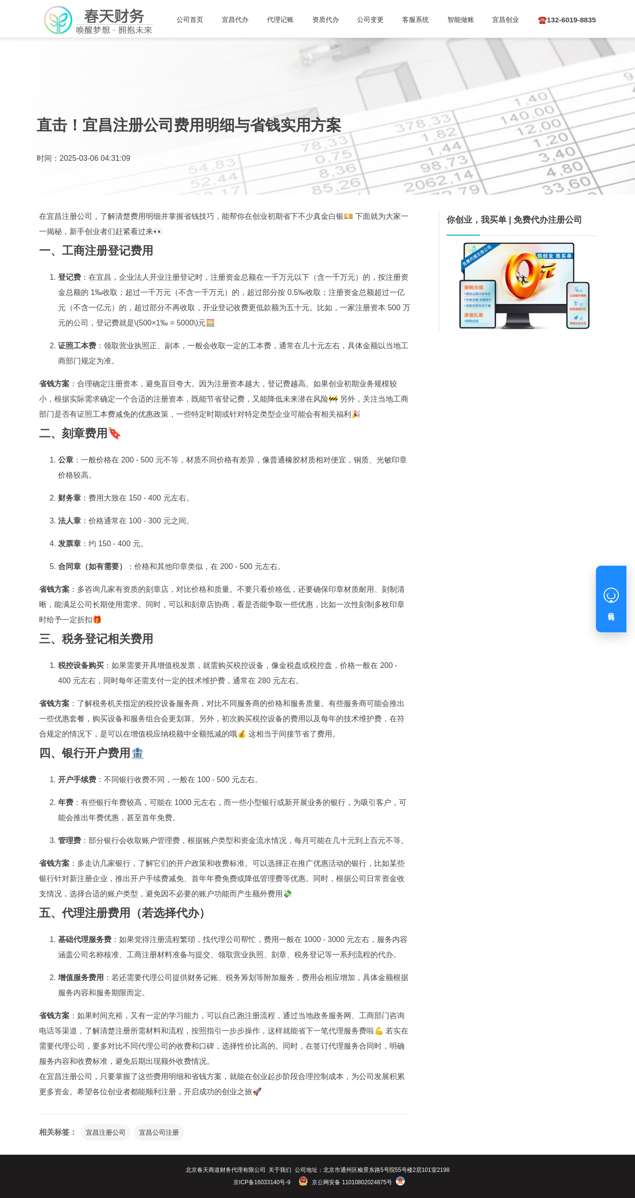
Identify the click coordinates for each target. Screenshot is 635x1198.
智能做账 (445, 20)
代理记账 (274, 20)
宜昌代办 (232, 20)
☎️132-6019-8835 (557, 19)
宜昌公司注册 (159, 1132)
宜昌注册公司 (106, 1132)
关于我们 (279, 1170)
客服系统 (403, 20)
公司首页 (189, 20)
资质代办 (317, 20)
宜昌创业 (488, 20)
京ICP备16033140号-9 (261, 1182)
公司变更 (360, 20)
